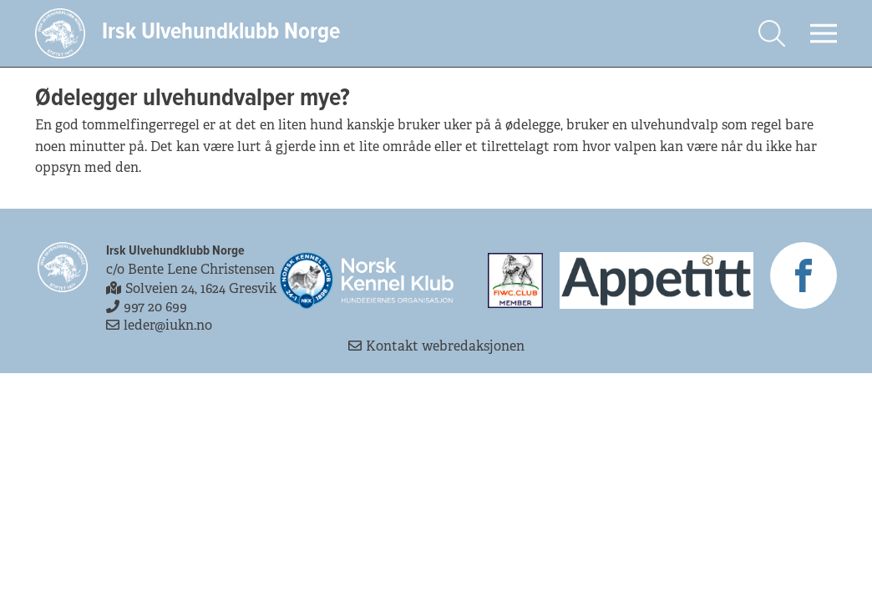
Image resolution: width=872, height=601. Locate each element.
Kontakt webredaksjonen (436, 346)
